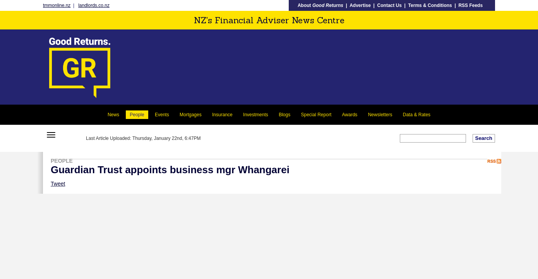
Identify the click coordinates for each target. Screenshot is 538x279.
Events (162, 114)
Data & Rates (416, 114)
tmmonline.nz (56, 5)
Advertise (360, 5)
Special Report (316, 114)
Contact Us (389, 5)
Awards (350, 114)
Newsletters (380, 114)
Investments (255, 114)
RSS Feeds (470, 5)
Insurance (222, 114)
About (320, 5)
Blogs (284, 114)
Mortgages (191, 114)
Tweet (58, 184)
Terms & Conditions (430, 5)
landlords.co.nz (94, 5)
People (137, 114)
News (113, 114)
